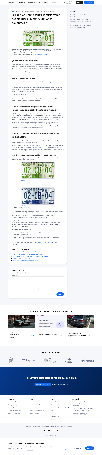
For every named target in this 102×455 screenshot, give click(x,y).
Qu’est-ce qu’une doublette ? (78, 14)
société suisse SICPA (39, 147)
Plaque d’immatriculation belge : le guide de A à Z (26, 252)
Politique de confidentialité (37, 410)
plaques (16, 145)
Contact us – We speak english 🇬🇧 (60, 408)
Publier (60, 294)
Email (40, 287)
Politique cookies (34, 413)
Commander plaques (60, 384)
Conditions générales (35, 405)
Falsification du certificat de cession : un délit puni (26, 260)
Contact (53, 405)
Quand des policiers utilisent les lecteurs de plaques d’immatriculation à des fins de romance (83, 403)
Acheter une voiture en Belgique (21, 258)
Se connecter (54, 419)
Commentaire (15, 275)
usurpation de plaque (42, 54)
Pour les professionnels (14, 410)
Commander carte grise (42, 384)
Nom (13, 287)
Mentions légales (34, 408)
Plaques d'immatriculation (15, 408)
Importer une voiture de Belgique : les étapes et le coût (27, 254)
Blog (52, 410)
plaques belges (48, 82)
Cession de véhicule (13, 402)
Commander (89, 2)
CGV (56, 435)
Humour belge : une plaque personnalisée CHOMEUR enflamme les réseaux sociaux (83, 415)
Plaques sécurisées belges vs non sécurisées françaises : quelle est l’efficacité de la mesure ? (82, 21)
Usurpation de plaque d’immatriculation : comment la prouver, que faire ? (32, 256)
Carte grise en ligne (13, 405)
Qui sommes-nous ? (35, 402)
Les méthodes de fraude (77, 17)
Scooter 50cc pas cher (14, 413)
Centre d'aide (54, 402)
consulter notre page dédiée (59, 450)
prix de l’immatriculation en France (42, 242)
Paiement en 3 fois (56, 416)
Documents (54, 413)
